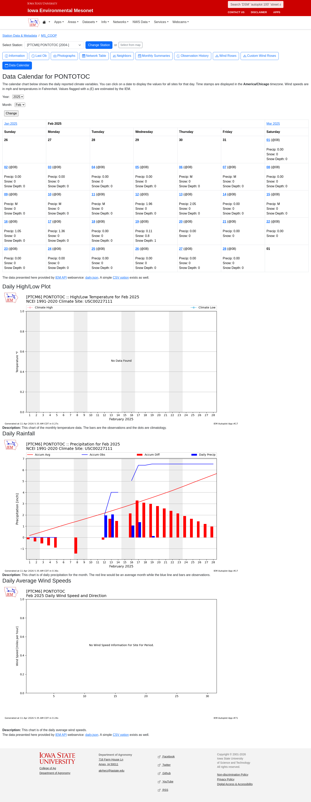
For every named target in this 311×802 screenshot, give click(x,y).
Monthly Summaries (154, 56)
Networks (119, 22)
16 (6, 221)
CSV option (121, 277)
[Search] (255, 4)
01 (268, 140)
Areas (72, 22)
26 (137, 248)
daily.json (91, 277)
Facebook (166, 756)
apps (276, 12)
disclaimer (259, 12)
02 (6, 167)
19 (137, 221)
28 (224, 248)
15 (268, 194)
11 (93, 194)
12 (137, 194)
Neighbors (122, 56)
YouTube (165, 782)
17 (49, 221)
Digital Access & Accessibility (235, 784)
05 (137, 167)
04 (93, 167)
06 (181, 167)
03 (49, 167)
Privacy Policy (225, 779)
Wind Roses (225, 56)
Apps (57, 22)
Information (15, 56)
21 (224, 221)
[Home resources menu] (46, 23)
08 (268, 167)
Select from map (130, 44)
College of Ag (47, 768)
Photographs (64, 56)
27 (181, 248)
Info (104, 22)
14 (224, 194)
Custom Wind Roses (259, 56)
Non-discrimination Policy (232, 774)
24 (49, 248)
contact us (236, 12)
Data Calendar (17, 65)
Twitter (164, 765)
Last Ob (39, 56)
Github (164, 773)
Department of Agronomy (54, 773)
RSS (163, 790)
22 (268, 221)
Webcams (180, 22)
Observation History (193, 56)
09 (6, 194)
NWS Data (140, 22)
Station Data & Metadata (19, 35)
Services (160, 22)
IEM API (61, 277)
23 (6, 248)
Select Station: (12, 45)
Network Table (94, 56)
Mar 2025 (273, 123)
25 (93, 248)
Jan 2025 (10, 123)
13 (181, 194)
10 (49, 194)
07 (224, 167)
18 (93, 221)
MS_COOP (49, 35)
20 (181, 221)
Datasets (89, 22)
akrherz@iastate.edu (111, 770)
